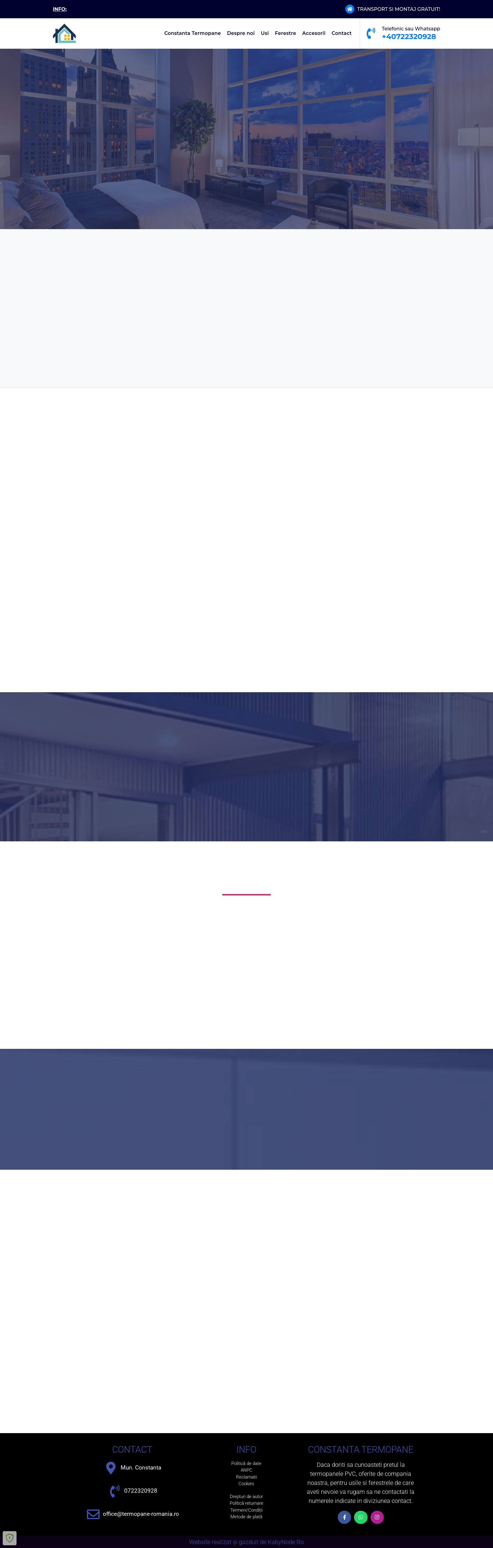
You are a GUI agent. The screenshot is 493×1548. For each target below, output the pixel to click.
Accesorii (313, 33)
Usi (265, 33)
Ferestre (285, 33)
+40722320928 (409, 36)
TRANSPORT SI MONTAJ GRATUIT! (398, 9)
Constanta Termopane (192, 33)
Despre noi (241, 33)
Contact (342, 33)
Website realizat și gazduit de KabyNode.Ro (246, 1542)
